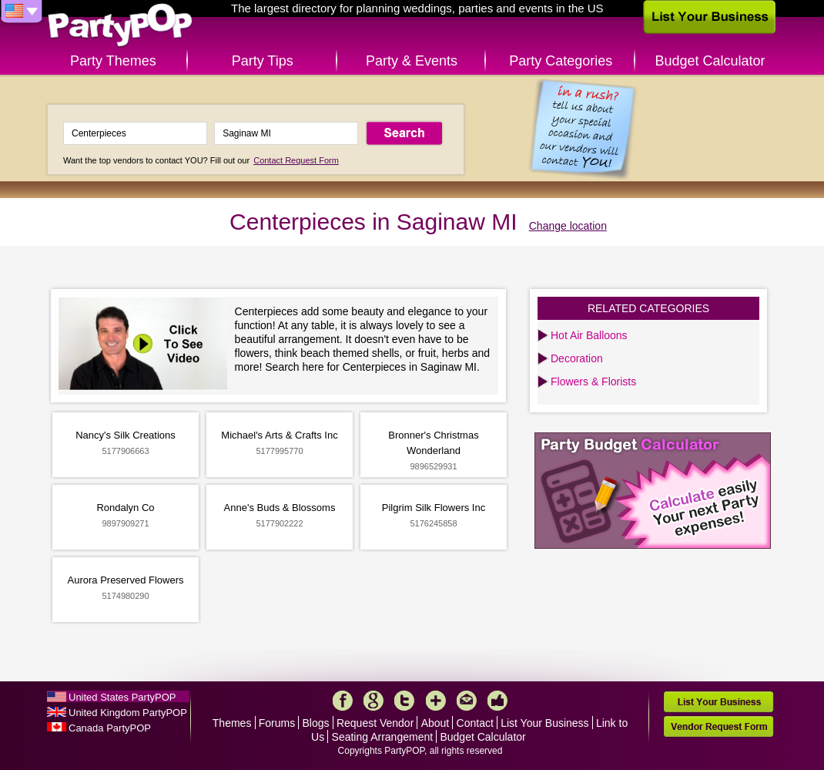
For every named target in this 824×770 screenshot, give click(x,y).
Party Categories (560, 61)
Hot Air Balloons (589, 335)
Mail (467, 701)
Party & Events (411, 61)
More (436, 701)
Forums (277, 723)
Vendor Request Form (718, 726)
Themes (232, 723)
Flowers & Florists (593, 381)
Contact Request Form (296, 160)
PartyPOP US (120, 26)
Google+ (373, 701)
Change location (568, 226)
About (435, 723)
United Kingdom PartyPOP (128, 712)
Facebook (343, 701)
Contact (475, 723)
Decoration (577, 358)
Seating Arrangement (383, 737)
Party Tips (262, 61)
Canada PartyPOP (110, 728)
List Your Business (544, 723)
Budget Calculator (710, 61)
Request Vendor (375, 723)
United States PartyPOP (122, 697)
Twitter (404, 701)
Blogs (316, 723)
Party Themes (113, 61)
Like (497, 701)
